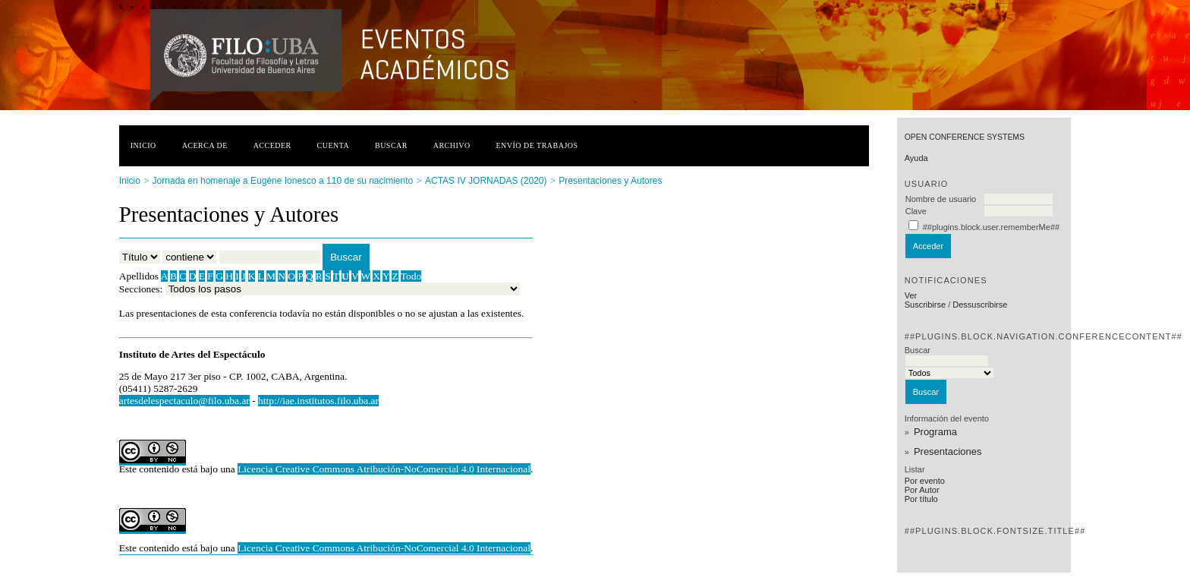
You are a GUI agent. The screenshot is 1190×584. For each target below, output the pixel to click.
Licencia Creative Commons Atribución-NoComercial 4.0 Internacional (384, 469)
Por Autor (922, 489)
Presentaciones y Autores (610, 180)
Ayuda (916, 158)
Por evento (925, 480)
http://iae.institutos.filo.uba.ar (318, 400)
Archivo (452, 145)
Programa (935, 431)
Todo (411, 276)
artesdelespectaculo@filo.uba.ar (184, 400)
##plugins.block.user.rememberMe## (991, 227)
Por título (921, 499)
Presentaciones (948, 451)
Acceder (272, 145)
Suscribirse (925, 304)
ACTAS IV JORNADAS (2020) (486, 180)
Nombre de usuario (941, 199)
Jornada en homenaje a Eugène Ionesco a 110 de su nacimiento (283, 180)
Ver (911, 295)
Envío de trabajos (537, 145)
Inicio (143, 145)
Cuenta (333, 145)
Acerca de (205, 145)
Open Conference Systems (965, 137)
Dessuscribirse (979, 304)
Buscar (391, 145)
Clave (916, 211)
